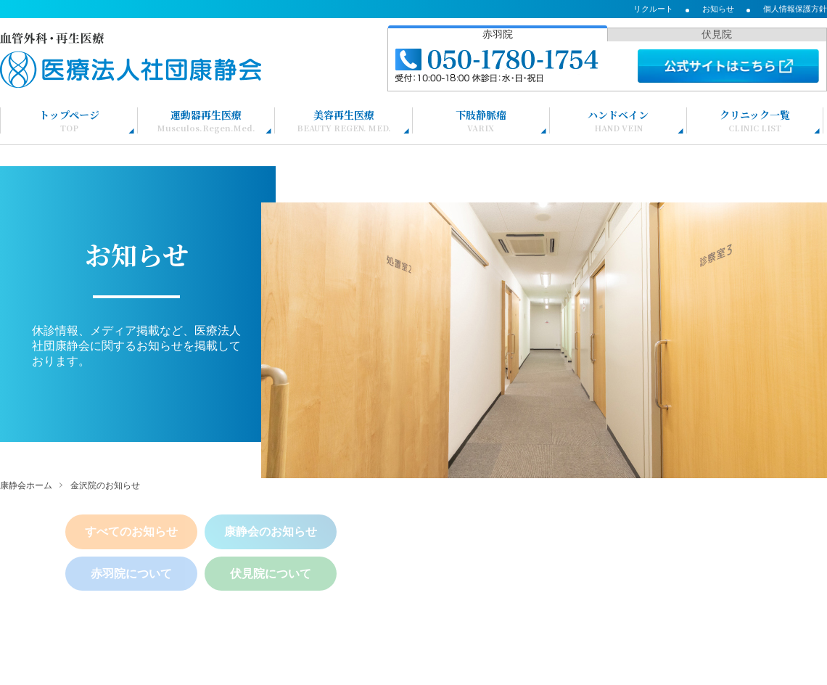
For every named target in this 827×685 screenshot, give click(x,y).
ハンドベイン (618, 120)
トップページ (69, 120)
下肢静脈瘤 (481, 120)
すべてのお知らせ (131, 531)
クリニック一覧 (755, 120)
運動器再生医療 (206, 120)
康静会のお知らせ (270, 531)
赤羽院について (131, 573)
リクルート (653, 8)
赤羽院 (497, 34)
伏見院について (270, 573)
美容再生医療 (344, 120)
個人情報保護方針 (795, 8)
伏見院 (716, 34)
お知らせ (718, 8)
